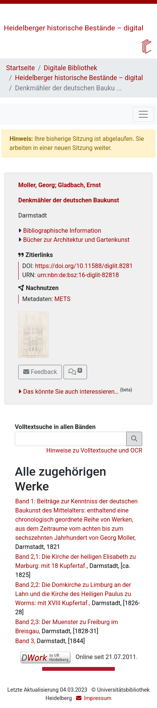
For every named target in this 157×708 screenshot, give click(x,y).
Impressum (97, 698)
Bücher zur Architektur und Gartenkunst (76, 239)
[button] (75, 372)
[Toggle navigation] (143, 114)
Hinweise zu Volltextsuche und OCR (94, 450)
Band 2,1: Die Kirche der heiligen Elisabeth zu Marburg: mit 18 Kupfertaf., (75, 566)
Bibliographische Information (62, 230)
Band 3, (50, 641)
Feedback (40, 371)
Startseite (20, 68)
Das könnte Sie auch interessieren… (71, 391)
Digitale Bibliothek (70, 68)
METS (62, 299)
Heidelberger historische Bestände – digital (73, 28)
